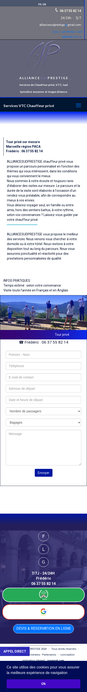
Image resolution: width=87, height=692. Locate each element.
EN (44, 4)
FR (39, 4)
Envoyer (43, 473)
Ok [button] (43, 684)
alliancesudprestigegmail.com (60, 25)
